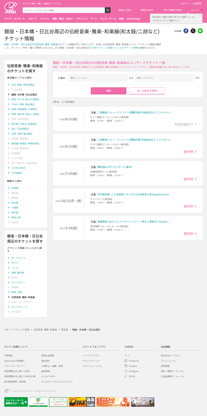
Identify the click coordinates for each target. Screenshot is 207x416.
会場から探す (146, 9)
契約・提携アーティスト (172, 371)
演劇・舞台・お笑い (62, 18)
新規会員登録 (47, 355)
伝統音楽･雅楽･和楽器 (46, 44)
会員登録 (197, 3)
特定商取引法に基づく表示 (17, 371)
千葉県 (14, 207)
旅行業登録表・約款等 (15, 381)
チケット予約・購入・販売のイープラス (42, 3)
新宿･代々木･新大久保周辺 (25, 99)
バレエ (14, 267)
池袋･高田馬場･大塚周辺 (24, 109)
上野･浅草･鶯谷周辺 (21, 133)
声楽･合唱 (16, 292)
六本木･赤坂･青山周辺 (23, 104)
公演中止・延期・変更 (52, 365)
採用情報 (165, 365)
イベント (44, 18)
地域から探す (125, 9)
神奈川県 (16, 217)
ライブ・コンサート (14, 18)
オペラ (14, 262)
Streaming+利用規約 (14, 360)
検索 (110, 11)
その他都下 (17, 173)
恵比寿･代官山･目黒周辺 (24, 124)
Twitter (193, 30)
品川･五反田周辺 (20, 128)
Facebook (134, 360)
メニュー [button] (195, 9)
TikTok (132, 376)
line (200, 30)
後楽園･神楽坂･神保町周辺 (25, 143)
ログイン (185, 3)
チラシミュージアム (92, 365)
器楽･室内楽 (17, 272)
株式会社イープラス (170, 355)
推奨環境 (45, 371)
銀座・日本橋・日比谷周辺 (18, 44)
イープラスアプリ (91, 355)
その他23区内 (18, 168)
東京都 (14, 212)
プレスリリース (168, 360)
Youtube (133, 365)
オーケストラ (18, 258)
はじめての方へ (48, 376)
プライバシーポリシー (15, 365)
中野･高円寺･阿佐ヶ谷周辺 (25, 114)
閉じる (200, 15)
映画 (121, 18)
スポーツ (32, 18)
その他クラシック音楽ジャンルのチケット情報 (114, 47)
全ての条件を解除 (147, 90)
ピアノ (14, 277)
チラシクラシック (91, 360)
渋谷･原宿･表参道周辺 (23, 84)
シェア (185, 30)
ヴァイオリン (18, 282)
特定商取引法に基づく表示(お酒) (20, 376)
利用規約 (8, 355)
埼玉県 (14, 202)
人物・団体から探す (172, 9)
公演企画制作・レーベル (172, 376)
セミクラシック (19, 307)
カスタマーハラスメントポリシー (57, 381)
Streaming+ (134, 18)
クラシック (82, 18)
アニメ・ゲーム (108, 18)
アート (93, 18)
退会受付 (45, 360)
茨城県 (14, 188)
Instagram (134, 371)
